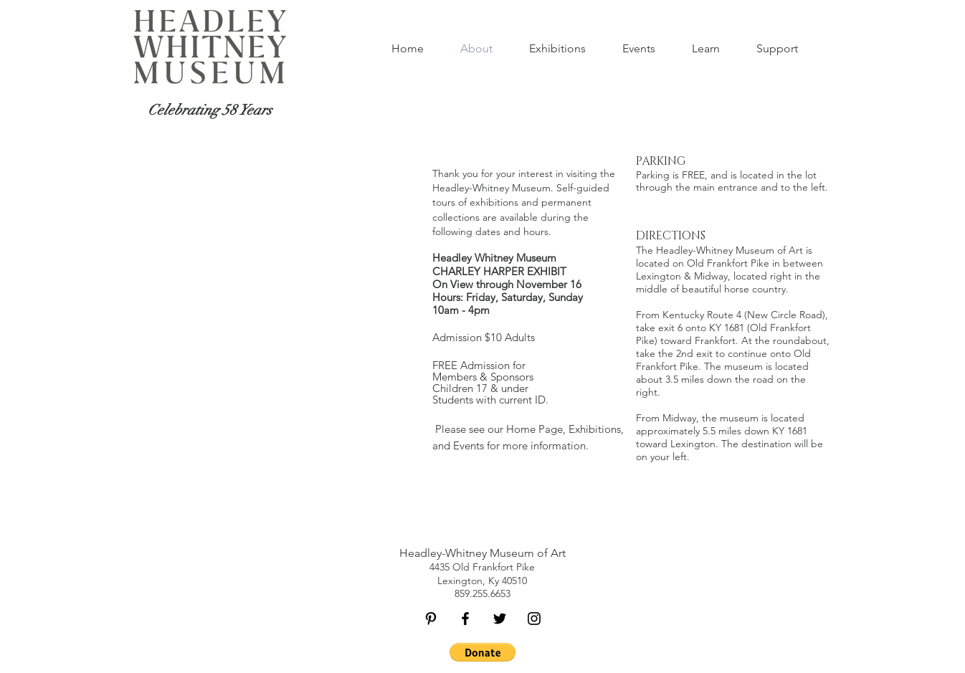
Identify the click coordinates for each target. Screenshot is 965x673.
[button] (638, 48)
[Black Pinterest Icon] (430, 618)
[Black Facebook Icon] (465, 618)
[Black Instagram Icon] (534, 618)
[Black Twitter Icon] (499, 618)
